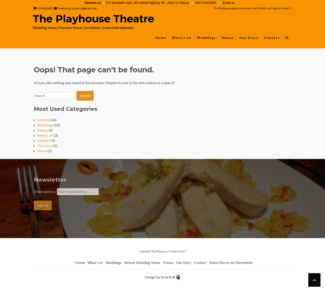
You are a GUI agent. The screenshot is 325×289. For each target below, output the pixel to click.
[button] (287, 38)
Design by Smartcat (162, 277)
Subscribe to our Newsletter (231, 262)
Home (161, 38)
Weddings (206, 38)
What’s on (181, 38)
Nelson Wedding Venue (142, 262)
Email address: (45, 191)
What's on (45, 135)
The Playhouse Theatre (93, 18)
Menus (228, 38)
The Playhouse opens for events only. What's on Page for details (252, 8)
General (43, 120)
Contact (272, 38)
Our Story (248, 38)
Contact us (93, 3)
